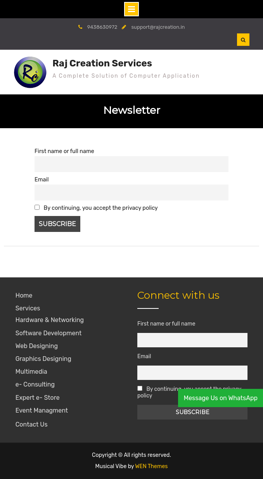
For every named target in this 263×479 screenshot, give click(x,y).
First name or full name (64, 151)
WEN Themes (151, 466)
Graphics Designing (43, 358)
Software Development (49, 333)
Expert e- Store (38, 397)
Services (28, 308)
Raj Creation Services (102, 63)
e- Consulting (35, 384)
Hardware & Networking (50, 320)
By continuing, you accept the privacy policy (96, 208)
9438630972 (102, 27)
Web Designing (37, 346)
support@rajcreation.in (158, 27)
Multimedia (31, 371)
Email (41, 179)
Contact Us (32, 424)
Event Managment (42, 410)
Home (24, 295)
